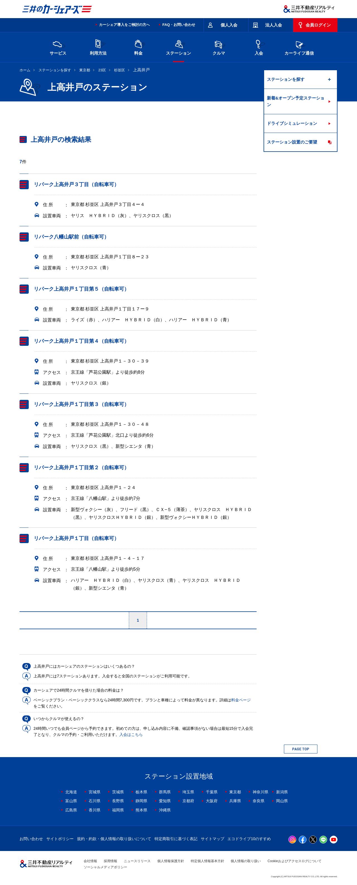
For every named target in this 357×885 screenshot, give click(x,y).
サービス (58, 46)
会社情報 (90, 861)
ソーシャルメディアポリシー (105, 867)
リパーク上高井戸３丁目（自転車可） (76, 184)
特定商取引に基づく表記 (176, 839)
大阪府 (212, 801)
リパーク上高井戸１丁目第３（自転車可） (81, 404)
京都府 (188, 801)
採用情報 (110, 861)
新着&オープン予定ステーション (295, 101)
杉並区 (119, 70)
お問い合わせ (31, 839)
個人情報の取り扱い (246, 861)
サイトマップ (212, 839)
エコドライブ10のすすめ (249, 839)
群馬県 (165, 792)
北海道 (71, 792)
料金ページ (241, 700)
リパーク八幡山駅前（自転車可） (71, 237)
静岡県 (141, 801)
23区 (102, 70)
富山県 (71, 801)
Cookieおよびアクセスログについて (294, 861)
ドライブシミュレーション (292, 123)
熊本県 (141, 810)
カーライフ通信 (299, 46)
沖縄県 (165, 810)
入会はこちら (131, 734)
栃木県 (141, 792)
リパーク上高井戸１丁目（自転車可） (76, 538)
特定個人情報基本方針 (207, 861)
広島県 (71, 810)
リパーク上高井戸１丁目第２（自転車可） (81, 467)
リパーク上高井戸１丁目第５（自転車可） (81, 289)
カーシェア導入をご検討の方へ (124, 25)
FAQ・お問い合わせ (178, 25)
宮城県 (94, 792)
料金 (138, 46)
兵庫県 (235, 801)
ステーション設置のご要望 (292, 142)
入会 (259, 46)
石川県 (94, 801)
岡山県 (282, 801)
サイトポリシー (60, 839)
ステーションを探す (54, 70)
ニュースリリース (137, 861)
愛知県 (165, 801)
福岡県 (118, 810)
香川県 (94, 810)
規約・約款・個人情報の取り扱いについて (114, 839)
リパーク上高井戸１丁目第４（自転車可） (81, 341)
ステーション (178, 46)
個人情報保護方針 (170, 861)
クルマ (219, 46)
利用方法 (98, 46)
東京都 (84, 70)
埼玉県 (188, 792)
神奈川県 (260, 792)
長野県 (118, 801)
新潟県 (282, 792)
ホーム (25, 70)
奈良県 (258, 801)
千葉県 (212, 792)
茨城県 (118, 792)
